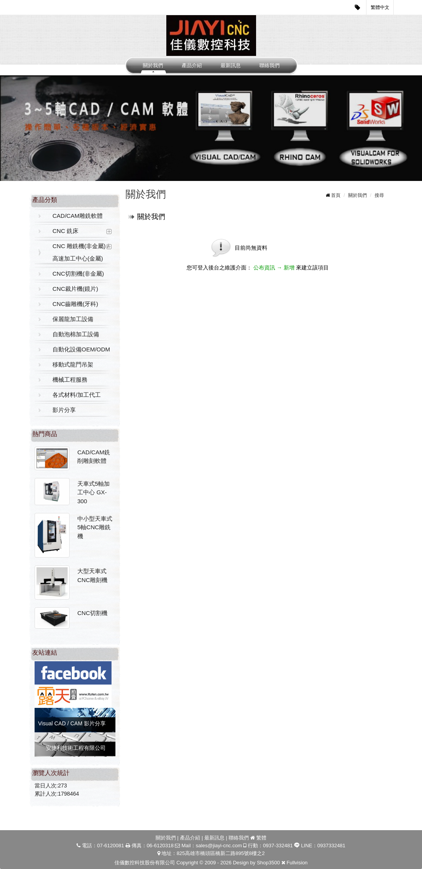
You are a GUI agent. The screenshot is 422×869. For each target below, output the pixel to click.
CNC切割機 (92, 613)
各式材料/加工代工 (76, 394)
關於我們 (153, 65)
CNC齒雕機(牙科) (75, 304)
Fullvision (296, 863)
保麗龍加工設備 (72, 319)
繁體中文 (380, 7)
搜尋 (379, 195)
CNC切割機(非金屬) (78, 273)
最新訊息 (231, 65)
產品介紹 (192, 65)
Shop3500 (268, 863)
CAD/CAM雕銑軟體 (77, 215)
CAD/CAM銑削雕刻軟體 (93, 456)
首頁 (335, 195)
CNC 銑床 (65, 231)
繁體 (261, 838)
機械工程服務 (69, 379)
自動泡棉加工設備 (75, 334)
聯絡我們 (270, 65)
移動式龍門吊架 (72, 364)
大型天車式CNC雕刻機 (92, 575)
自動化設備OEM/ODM (81, 349)
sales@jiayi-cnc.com (219, 845)
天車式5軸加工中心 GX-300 (93, 492)
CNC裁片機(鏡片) (75, 288)
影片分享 (64, 410)
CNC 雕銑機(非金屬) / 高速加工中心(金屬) (80, 252)
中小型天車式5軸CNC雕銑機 (94, 527)
